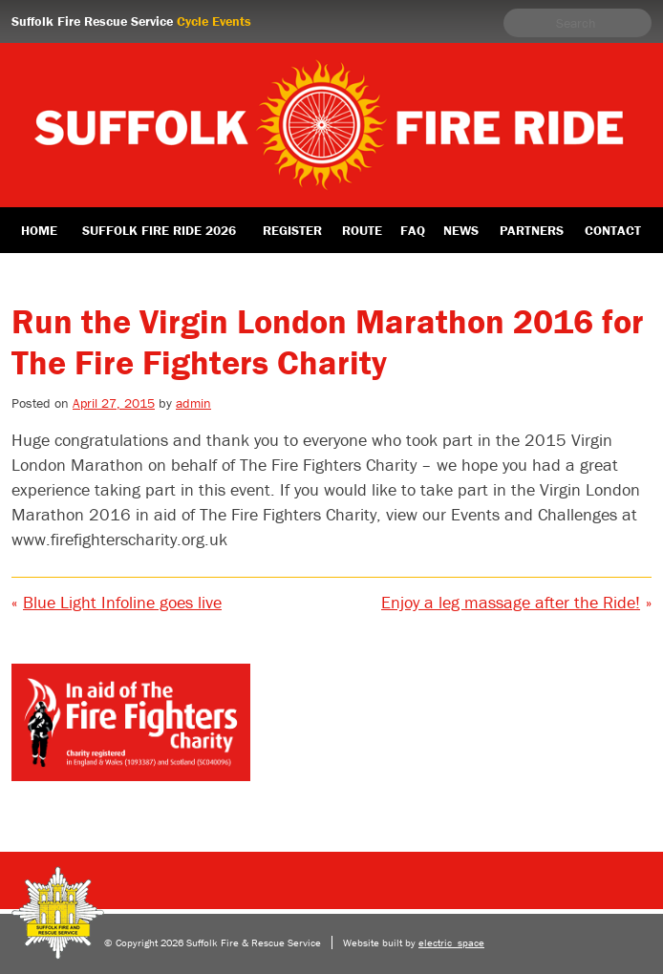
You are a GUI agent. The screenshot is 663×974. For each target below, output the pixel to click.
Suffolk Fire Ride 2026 (159, 230)
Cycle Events (214, 21)
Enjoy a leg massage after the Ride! (510, 602)
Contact (613, 230)
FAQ (412, 230)
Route (362, 230)
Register (292, 230)
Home (39, 230)
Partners (532, 230)
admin (193, 403)
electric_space (451, 942)
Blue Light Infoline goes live (122, 602)
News (461, 230)
